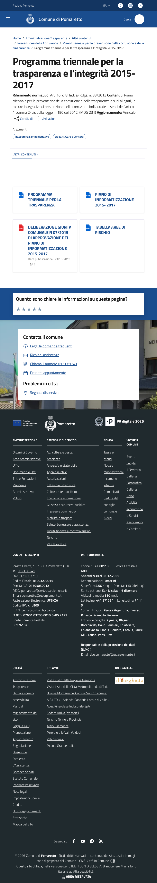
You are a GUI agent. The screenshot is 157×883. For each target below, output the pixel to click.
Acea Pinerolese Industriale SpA (68, 706)
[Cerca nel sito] (139, 19)
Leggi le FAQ (21, 725)
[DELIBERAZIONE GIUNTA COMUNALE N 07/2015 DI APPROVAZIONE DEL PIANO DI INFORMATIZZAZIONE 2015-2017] (21, 227)
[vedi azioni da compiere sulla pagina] (45, 118)
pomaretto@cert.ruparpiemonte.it (44, 590)
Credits (17, 804)
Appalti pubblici (57, 471)
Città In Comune (98, 860)
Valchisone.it (55, 739)
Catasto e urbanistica (61, 485)
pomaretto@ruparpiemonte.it (42, 595)
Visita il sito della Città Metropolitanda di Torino (78, 686)
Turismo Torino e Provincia (64, 719)
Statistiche (20, 817)
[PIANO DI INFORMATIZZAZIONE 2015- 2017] (88, 194)
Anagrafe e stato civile (62, 465)
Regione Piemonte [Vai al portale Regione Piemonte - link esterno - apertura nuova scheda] (23, 5)
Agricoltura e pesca (60, 452)
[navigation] (8, 18)
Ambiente (53, 458)
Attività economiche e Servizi (135, 509)
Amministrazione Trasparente (46, 38)
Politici (17, 498)
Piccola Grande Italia (60, 745)
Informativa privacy (26, 784)
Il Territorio (134, 469)
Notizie (108, 465)
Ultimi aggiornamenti (27, 811)
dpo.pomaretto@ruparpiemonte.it (112, 654)
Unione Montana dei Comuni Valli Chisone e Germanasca (85, 693)
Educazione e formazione (64, 498)
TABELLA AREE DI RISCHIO (110, 230)
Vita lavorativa (56, 544)
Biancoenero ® (113, 866)
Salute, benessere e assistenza (68, 524)
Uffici (16, 465)
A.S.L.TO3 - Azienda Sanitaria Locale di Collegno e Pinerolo (86, 699)
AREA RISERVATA (76, 876)
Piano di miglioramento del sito (25, 713)
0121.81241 (26, 570)
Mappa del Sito (23, 824)
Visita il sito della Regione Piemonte (71, 680)
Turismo (52, 537)
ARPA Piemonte (57, 725)
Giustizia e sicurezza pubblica (66, 504)
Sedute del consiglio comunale (111, 505)
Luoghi (131, 463)
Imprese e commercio (61, 511)
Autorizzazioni (56, 478)
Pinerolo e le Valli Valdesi (64, 732)
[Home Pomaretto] (52, 19)
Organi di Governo (25, 452)
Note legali (20, 791)
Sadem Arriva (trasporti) (63, 712)
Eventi (131, 456)
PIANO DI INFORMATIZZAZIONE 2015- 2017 (114, 199)
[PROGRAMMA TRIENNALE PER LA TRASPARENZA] (21, 194)
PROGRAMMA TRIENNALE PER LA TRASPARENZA (45, 199)
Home (17, 38)
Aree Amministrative (27, 458)
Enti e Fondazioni (24, 478)
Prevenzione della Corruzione (37, 43)
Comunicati (111, 491)
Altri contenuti (82, 38)
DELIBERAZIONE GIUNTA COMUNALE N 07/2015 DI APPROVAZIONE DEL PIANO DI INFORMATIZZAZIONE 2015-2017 (49, 240)
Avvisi (108, 517)
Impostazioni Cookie (26, 798)
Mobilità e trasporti (59, 517)
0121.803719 (28, 575)
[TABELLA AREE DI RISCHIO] (88, 227)
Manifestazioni (113, 471)
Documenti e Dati (24, 471)
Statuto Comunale (25, 778)
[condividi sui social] (23, 118)
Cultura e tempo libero (62, 491)
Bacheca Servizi (23, 771)
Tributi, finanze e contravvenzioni (69, 530)
